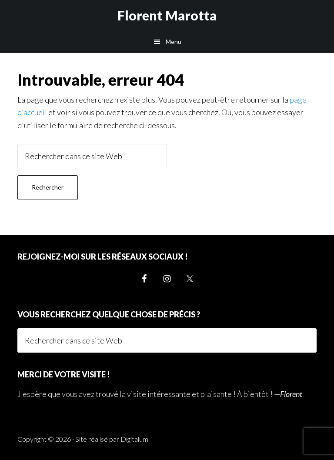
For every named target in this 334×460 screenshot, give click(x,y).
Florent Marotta (167, 15)
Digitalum (134, 439)
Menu (173, 41)
